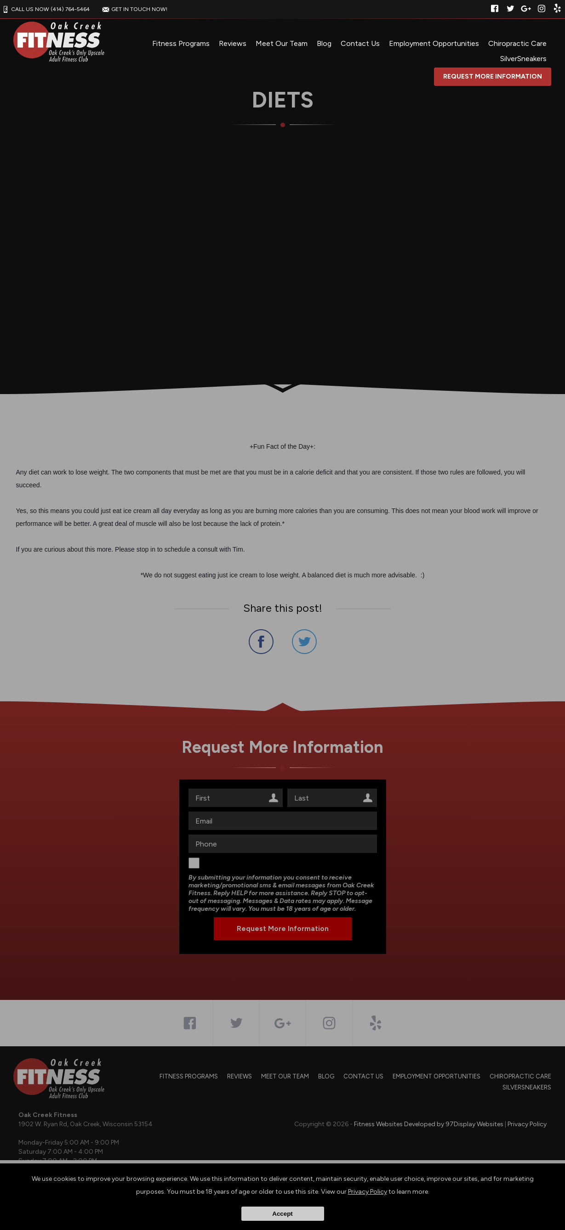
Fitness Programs (181, 43)
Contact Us (360, 43)
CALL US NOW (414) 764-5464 (45, 9)
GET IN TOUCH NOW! (133, 9)
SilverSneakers (523, 58)
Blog (324, 43)
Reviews (232, 43)
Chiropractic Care (517, 43)
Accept (282, 1213)
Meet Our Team (282, 43)
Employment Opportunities (434, 43)
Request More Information (492, 76)
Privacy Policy (367, 1192)
